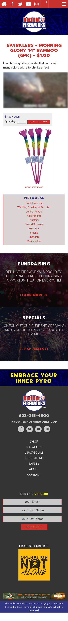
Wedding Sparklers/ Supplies (34, 207)
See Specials (34, 348)
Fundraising (34, 458)
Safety (34, 463)
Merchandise (34, 241)
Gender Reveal (34, 211)
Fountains (34, 220)
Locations (34, 447)
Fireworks (34, 197)
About (34, 469)
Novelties (34, 228)
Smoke (34, 232)
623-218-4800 (34, 416)
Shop (34, 441)
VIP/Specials (34, 452)
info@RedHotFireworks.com (34, 422)
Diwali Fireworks (34, 203)
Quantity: (10, 121)
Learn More (34, 295)
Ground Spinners (34, 224)
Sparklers (34, 236)
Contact (34, 474)
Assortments (34, 215)
